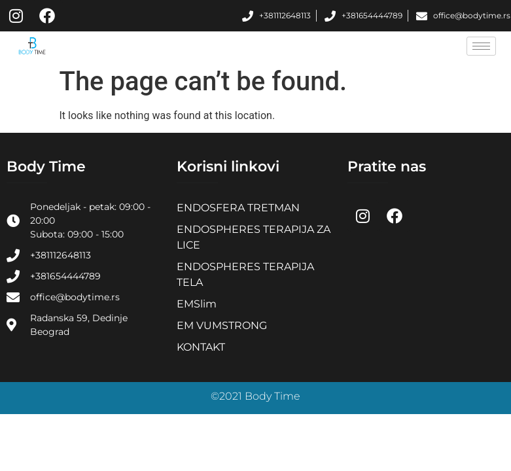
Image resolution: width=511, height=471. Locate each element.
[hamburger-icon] (481, 46)
